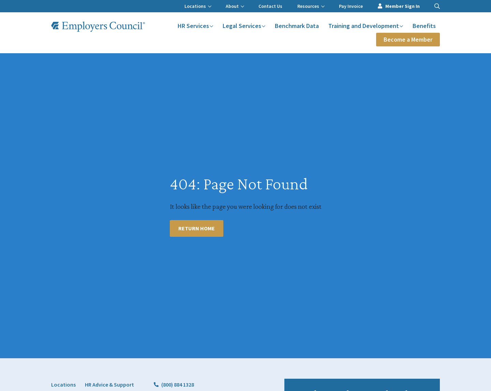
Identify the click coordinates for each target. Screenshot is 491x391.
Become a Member (408, 39)
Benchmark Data (297, 26)
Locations (197, 6)
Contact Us (270, 6)
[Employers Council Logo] (98, 26)
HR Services (195, 26)
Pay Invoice (351, 6)
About (235, 6)
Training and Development (365, 26)
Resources (311, 6)
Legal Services (244, 26)
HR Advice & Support (109, 384)
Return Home (196, 228)
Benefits (424, 26)
